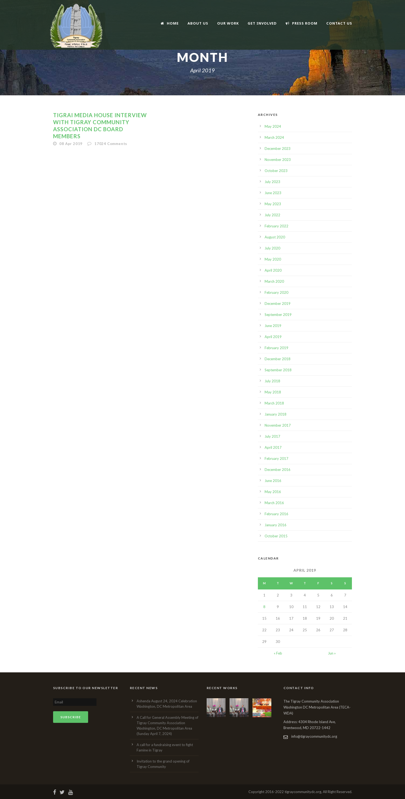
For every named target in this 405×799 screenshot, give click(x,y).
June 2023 (273, 193)
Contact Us (339, 23)
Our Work (228, 23)
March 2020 (274, 281)
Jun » (332, 653)
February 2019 (276, 348)
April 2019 (273, 337)
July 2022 (272, 215)
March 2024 (274, 137)
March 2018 (274, 403)
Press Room (301, 23)
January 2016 (275, 525)
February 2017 (276, 458)
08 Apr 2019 (70, 143)
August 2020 (275, 237)
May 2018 (273, 392)
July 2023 (272, 182)
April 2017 (273, 447)
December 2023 (277, 148)
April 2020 (273, 270)
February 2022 (276, 226)
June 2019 (273, 325)
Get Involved (262, 23)
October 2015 (276, 536)
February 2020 (276, 292)
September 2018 (278, 370)
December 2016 (277, 469)
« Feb (278, 653)
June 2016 (273, 480)
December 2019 (277, 303)
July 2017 (272, 436)
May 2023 (273, 204)
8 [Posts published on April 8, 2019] (264, 607)
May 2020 (273, 259)
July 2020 (272, 248)
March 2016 (274, 503)
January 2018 (275, 414)
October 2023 (276, 170)
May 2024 (273, 126)
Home (170, 23)
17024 (110, 143)
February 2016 (276, 514)
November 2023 (278, 159)
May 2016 (273, 492)
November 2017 (278, 425)
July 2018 (272, 381)
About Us (198, 23)
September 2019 (278, 314)
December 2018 (277, 359)
